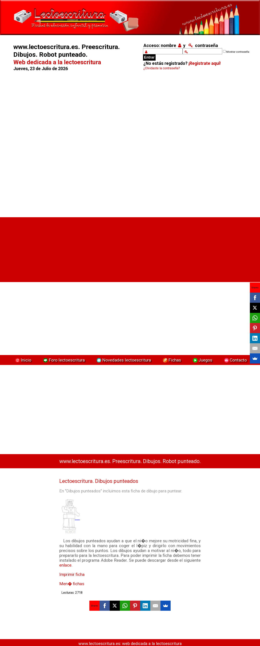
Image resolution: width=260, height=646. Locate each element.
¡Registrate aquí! (204, 63)
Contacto (234, 360)
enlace (65, 565)
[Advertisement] (73, 145)
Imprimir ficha (72, 574)
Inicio (22, 360)
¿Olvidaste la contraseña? (161, 68)
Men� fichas (71, 583)
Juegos (202, 360)
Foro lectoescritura (63, 360)
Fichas (171, 360)
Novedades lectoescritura (123, 360)
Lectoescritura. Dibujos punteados (98, 481)
